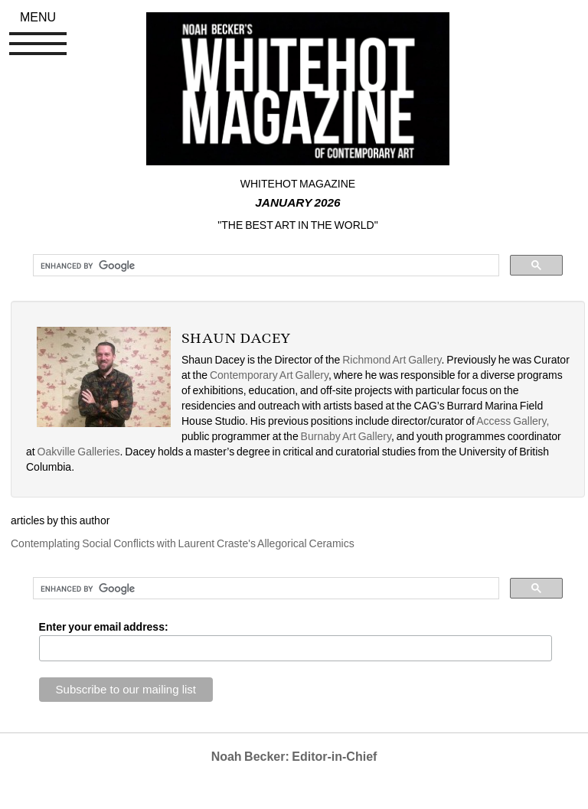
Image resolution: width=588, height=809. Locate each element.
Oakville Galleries (79, 451)
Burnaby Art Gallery (346, 436)
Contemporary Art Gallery (269, 375)
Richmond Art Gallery (391, 360)
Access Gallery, (512, 421)
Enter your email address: (103, 627)
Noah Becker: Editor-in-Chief (294, 756)
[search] (264, 265)
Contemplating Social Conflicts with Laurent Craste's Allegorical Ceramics (182, 543)
